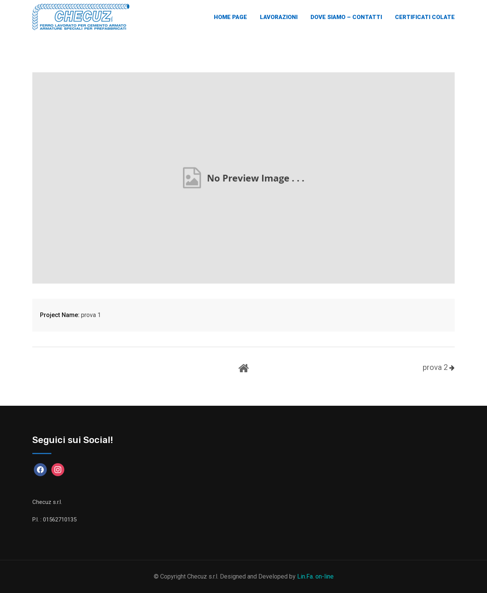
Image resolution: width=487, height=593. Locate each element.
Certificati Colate (425, 17)
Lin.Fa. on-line (315, 576)
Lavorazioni (279, 17)
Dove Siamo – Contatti (346, 17)
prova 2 (435, 367)
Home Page (230, 17)
